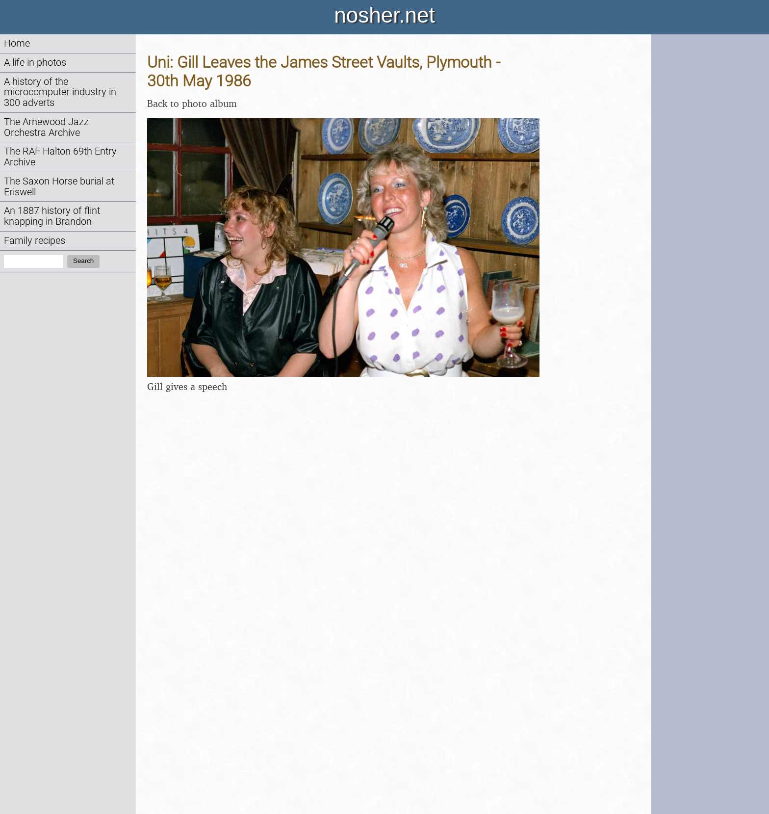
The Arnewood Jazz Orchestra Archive (46, 127)
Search (83, 260)
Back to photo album (192, 103)
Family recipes (34, 240)
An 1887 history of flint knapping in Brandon (52, 216)
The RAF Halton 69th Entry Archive (60, 157)
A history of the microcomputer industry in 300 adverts (60, 92)
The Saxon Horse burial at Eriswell (59, 187)
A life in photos (35, 62)
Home (17, 43)
